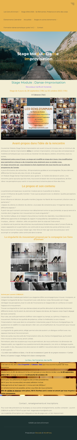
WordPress (47, 433)
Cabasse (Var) (36, 364)
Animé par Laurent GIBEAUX (12, 294)
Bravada (38, 433)
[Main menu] (72, 4)
